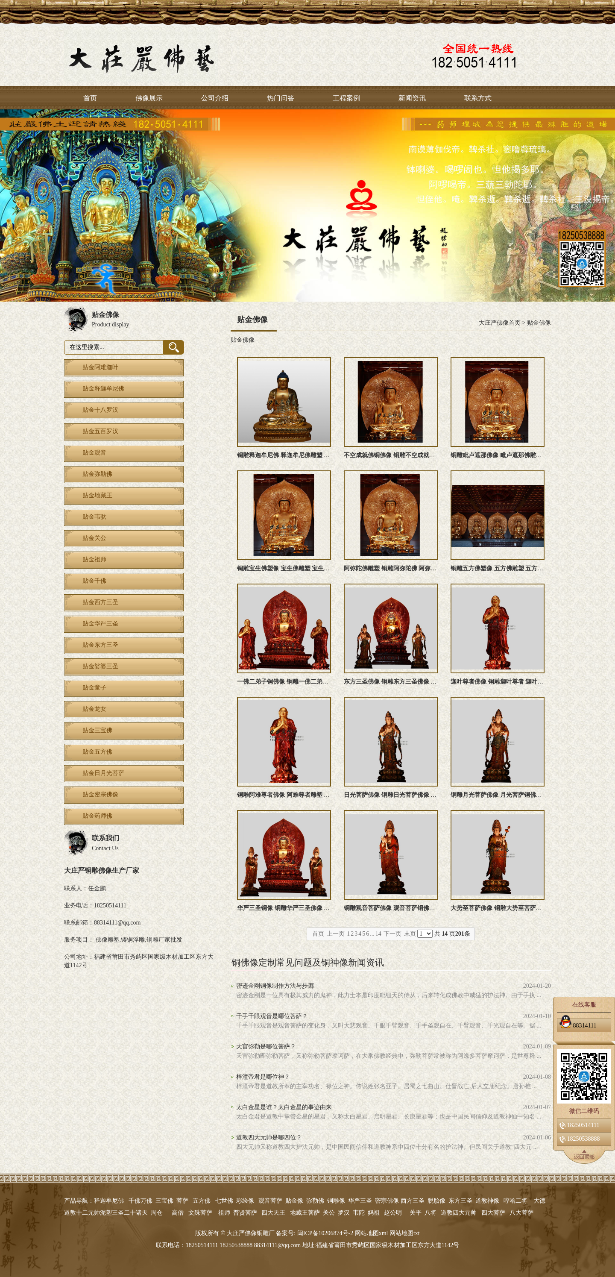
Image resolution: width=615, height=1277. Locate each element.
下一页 (392, 934)
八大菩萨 (521, 1212)
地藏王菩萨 (305, 1212)
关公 (329, 1212)
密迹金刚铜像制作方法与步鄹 (275, 986)
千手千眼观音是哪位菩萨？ (272, 1016)
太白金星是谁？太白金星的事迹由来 (284, 1107)
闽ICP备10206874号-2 (324, 1233)
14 (378, 934)
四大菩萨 (493, 1212)
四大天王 (273, 1212)
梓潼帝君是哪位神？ (263, 1077)
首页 (90, 98)
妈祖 (374, 1212)
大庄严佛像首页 (500, 323)
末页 (410, 934)
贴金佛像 (539, 323)
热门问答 (280, 98)
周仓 (157, 1212)
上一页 (336, 934)
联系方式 (478, 98)
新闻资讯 (412, 98)
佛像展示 (149, 98)
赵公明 (393, 1212)
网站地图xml (371, 1233)
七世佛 (224, 1201)
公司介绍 (214, 98)
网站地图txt (405, 1233)
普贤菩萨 (245, 1212)
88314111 (577, 1024)
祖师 (224, 1212)
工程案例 (346, 98)
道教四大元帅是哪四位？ (269, 1137)
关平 (416, 1212)
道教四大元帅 (459, 1212)
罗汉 (344, 1212)
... (372, 934)
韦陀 (359, 1212)
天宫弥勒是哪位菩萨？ (266, 1046)
